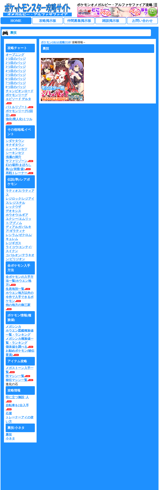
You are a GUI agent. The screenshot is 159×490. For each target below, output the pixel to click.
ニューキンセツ (16, 149)
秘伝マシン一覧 (20, 380)
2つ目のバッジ (16, 63)
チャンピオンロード (19, 91)
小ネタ (10, 438)
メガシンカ (13, 326)
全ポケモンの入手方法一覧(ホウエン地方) (19, 281)
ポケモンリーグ (16, 95)
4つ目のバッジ (16, 71)
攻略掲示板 (47, 21)
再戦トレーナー (20, 173)
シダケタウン (15, 141)
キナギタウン (15, 145)
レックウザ (13, 206)
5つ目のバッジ (16, 75)
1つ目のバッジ (16, 58)
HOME (15, 21)
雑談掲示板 (110, 21)
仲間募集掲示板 (79, 21)
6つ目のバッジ (16, 79)
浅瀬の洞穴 (13, 157)
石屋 (9, 413)
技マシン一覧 (18, 376)
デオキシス (13, 211)
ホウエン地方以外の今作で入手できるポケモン (19, 297)
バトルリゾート (20, 107)
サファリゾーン (20, 161)
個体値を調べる (20, 346)
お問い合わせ (142, 21)
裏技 (9, 434)
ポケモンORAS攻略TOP (56, 42)
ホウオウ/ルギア (17, 215)
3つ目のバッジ (16, 67)
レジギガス (13, 243)
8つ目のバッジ (16, 87)
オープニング (15, 54)
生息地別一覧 (18, 289)
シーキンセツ (15, 153)
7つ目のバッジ (16, 83)
